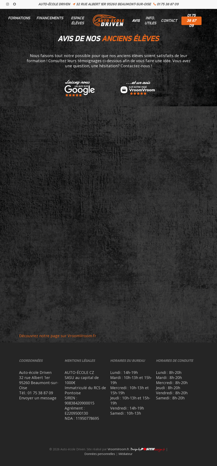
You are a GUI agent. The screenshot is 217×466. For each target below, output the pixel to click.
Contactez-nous (135, 65)
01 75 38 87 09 (40, 392)
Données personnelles (99, 454)
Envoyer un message (37, 397)
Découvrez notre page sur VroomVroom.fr (57, 335)
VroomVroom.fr (118, 449)
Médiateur (125, 454)
